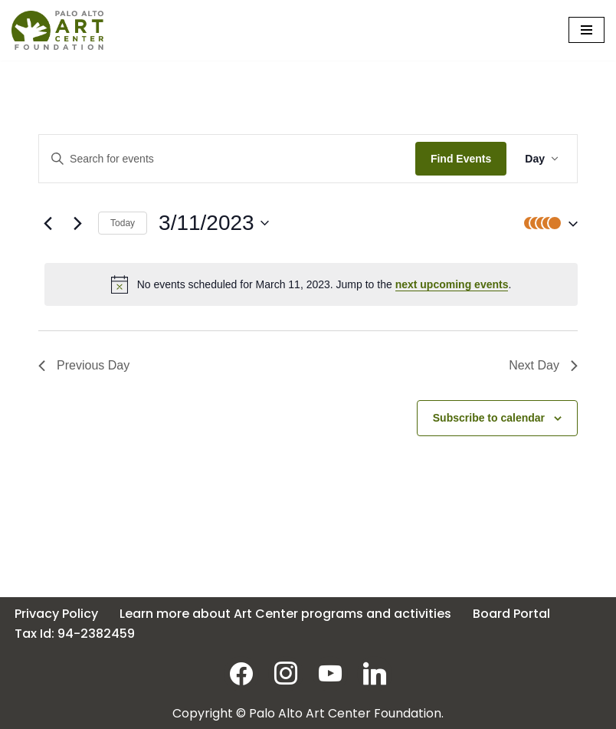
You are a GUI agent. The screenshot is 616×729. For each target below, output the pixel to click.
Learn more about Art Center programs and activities (285, 613)
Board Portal (511, 613)
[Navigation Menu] (586, 30)
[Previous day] (47, 223)
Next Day (543, 365)
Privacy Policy (56, 613)
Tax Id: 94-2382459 (75, 633)
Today (122, 223)
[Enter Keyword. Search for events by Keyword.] (227, 159)
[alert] (311, 284)
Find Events (461, 159)
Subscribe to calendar (489, 418)
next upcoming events (452, 284)
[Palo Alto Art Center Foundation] (57, 30)
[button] (547, 223)
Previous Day (83, 365)
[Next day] (77, 223)
